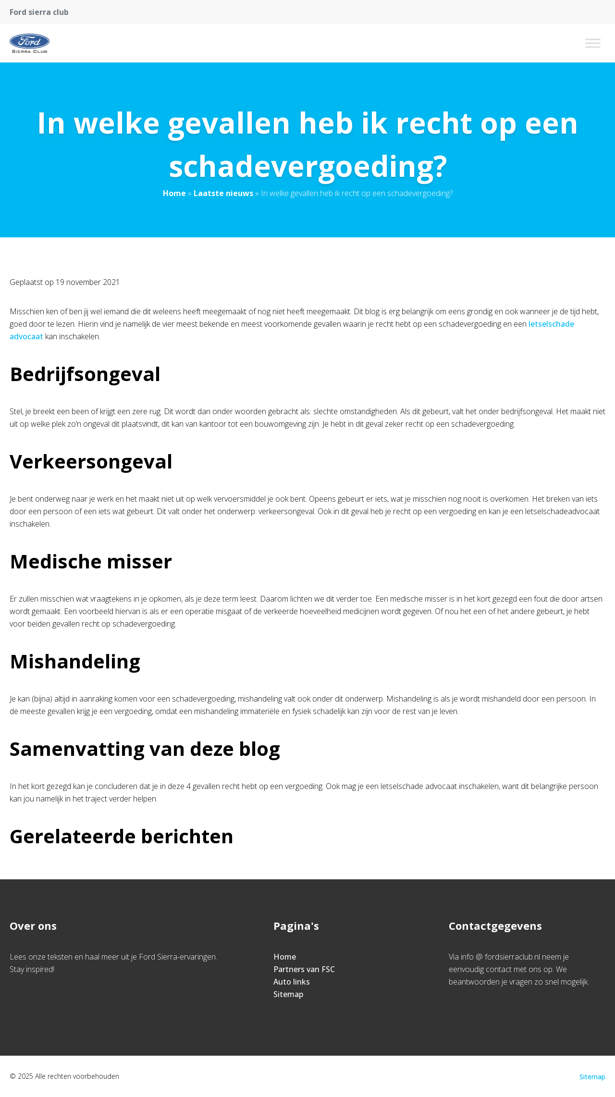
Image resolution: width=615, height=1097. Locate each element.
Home (174, 193)
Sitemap (288, 994)
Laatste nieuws (223, 193)
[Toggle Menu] (593, 43)
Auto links (291, 981)
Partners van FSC (304, 969)
